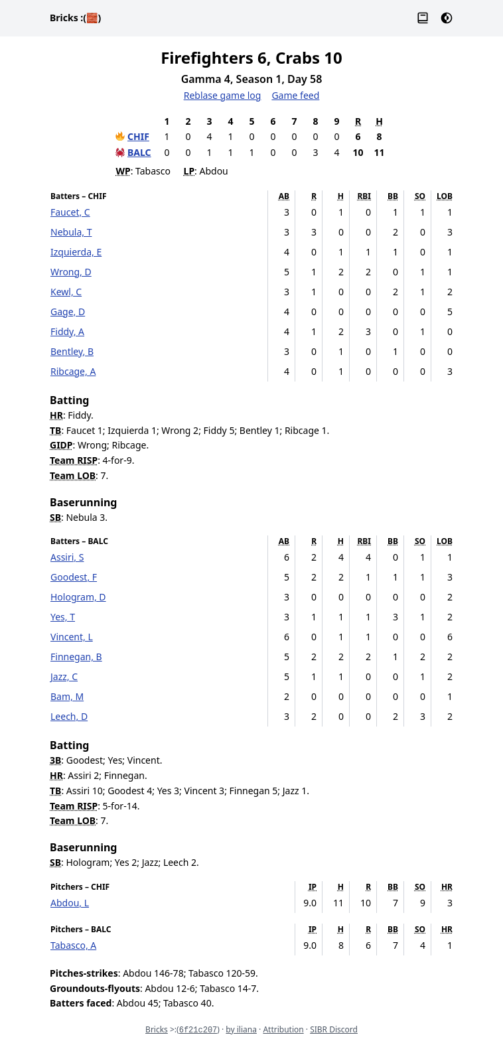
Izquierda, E (76, 251)
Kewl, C (66, 291)
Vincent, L (71, 636)
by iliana (241, 1029)
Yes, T (62, 616)
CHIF (138, 136)
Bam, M (67, 696)
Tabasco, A (73, 945)
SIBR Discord (334, 1029)
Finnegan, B (76, 656)
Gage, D (67, 311)
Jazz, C (64, 676)
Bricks (75, 17)
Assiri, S (67, 557)
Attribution (283, 1029)
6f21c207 (198, 1030)
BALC (139, 152)
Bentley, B (72, 351)
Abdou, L (69, 902)
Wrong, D (71, 271)
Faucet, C (70, 212)
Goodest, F (73, 577)
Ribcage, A (73, 371)
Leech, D (69, 716)
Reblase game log (222, 95)
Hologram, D (78, 597)
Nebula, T (71, 232)
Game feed (295, 95)
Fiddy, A (67, 331)
